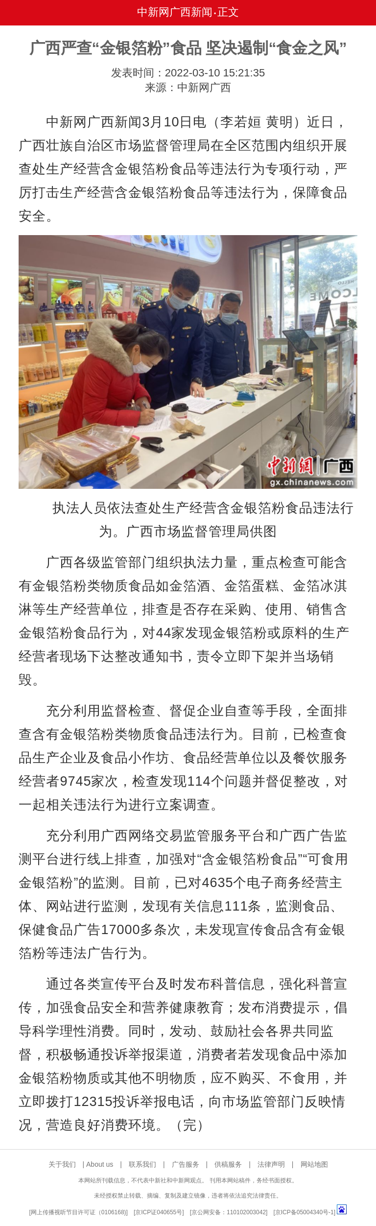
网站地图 (314, 1164)
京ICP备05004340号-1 (304, 1212)
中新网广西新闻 (174, 12)
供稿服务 (228, 1164)
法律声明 (271, 1164)
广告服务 (185, 1164)
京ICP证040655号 (158, 1212)
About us (99, 1164)
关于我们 (62, 1164)
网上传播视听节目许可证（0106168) (78, 1212)
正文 (228, 12)
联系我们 (142, 1164)
